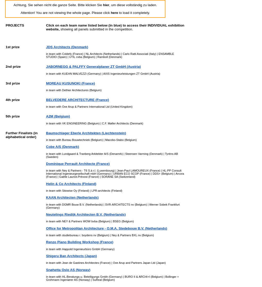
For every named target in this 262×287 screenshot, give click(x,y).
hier (106, 5)
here (114, 13)
